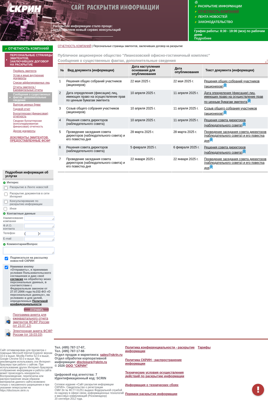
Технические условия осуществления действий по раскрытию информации (154, 374)
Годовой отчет (21, 109)
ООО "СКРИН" (77, 366)
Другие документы (24, 131)
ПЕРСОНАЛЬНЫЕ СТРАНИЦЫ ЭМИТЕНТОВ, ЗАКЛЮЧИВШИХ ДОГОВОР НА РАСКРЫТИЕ (31, 60)
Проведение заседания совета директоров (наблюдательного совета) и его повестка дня (235, 136)
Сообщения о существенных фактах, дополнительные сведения (32, 97)
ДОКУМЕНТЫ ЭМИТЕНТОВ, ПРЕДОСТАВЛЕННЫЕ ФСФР (30, 139)
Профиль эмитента (24, 70)
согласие (16, 279)
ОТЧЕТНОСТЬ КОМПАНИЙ (218, 11)
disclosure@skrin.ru (92, 362)
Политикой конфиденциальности (29, 302)
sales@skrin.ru (111, 355)
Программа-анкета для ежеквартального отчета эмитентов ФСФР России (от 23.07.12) (31, 320)
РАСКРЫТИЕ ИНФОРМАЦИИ (220, 6)
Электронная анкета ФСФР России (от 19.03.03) (32, 332)
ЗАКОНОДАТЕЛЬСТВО (215, 22)
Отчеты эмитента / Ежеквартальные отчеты (28, 88)
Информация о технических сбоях (151, 385)
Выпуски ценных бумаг (27, 104)
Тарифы (204, 347)
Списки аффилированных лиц (31, 82)
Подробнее (202, 38)
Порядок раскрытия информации (151, 394)
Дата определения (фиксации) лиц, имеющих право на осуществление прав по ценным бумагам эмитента (233, 97)
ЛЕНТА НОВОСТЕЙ (212, 17)
